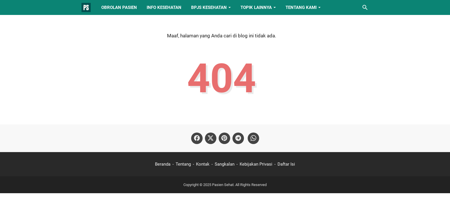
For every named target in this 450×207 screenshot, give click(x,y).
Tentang (183, 164)
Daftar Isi (286, 164)
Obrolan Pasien (119, 7)
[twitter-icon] (210, 138)
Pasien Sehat (223, 185)
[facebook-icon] (197, 138)
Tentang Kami (301, 7)
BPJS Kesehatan (209, 7)
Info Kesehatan (164, 7)
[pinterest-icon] (224, 138)
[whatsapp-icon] (253, 138)
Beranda (162, 164)
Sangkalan (224, 164)
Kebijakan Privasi (256, 164)
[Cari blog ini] (365, 7)
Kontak (203, 164)
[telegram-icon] (238, 138)
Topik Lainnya (256, 7)
